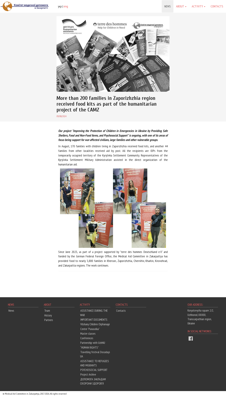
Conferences (86, 338)
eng (66, 6)
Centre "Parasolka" (90, 329)
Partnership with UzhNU (92, 343)
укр (60, 6)
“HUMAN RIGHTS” (89, 347)
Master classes (88, 333)
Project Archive (88, 374)
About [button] (181, 6)
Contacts (217, 6)
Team (47, 311)
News (167, 6)
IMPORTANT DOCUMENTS (93, 320)
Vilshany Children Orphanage (95, 324)
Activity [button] (198, 6)
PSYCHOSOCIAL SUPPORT (94, 370)
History (48, 315)
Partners (48, 320)
